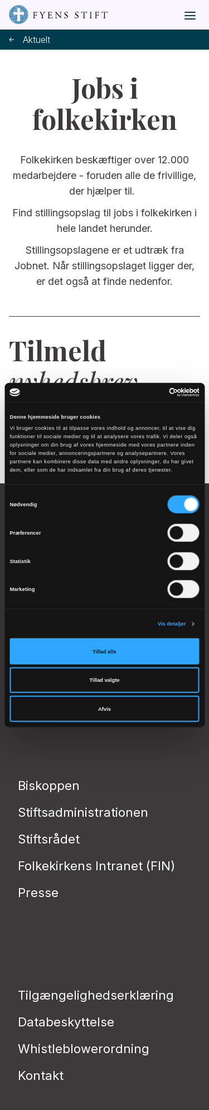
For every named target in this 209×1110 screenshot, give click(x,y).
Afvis (104, 708)
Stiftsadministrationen (83, 812)
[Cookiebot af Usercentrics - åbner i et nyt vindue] (151, 392)
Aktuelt (29, 40)
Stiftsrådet (49, 839)
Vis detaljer (172, 624)
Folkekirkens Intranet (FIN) (96, 866)
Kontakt (41, 1075)
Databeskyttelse (66, 1022)
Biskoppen (49, 785)
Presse (38, 892)
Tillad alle (104, 651)
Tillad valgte (105, 680)
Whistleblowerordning (83, 1048)
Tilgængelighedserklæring (96, 995)
